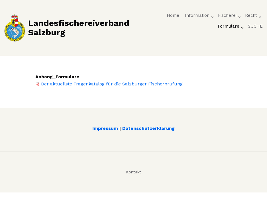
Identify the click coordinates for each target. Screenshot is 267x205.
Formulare (231, 28)
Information (199, 17)
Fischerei (229, 17)
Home (173, 15)
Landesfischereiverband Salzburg (78, 27)
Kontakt (133, 172)
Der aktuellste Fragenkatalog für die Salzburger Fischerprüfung (112, 84)
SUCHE (255, 26)
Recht (253, 17)
